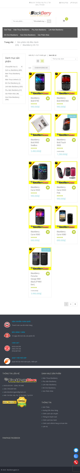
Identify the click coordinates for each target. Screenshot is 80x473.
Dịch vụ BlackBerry (11, 70)
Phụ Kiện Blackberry (39, 30)
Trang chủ (8, 42)
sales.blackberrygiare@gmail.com (15, 392)
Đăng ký (74, 2)
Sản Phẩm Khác (43, 35)
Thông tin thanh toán (50, 417)
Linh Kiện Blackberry (56, 30)
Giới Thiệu (7, 30)
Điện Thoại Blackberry (21, 30)
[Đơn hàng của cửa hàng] (64, 59)
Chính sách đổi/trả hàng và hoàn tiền (55, 423)
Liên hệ (45, 427)
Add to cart (47, 98)
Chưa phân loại (10, 67)
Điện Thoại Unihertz (12, 80)
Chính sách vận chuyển (50, 414)
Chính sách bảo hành (50, 420)
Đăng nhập (63, 2)
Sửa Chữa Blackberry (28, 35)
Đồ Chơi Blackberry (11, 35)
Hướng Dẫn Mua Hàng (50, 410)
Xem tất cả (52, 55)
